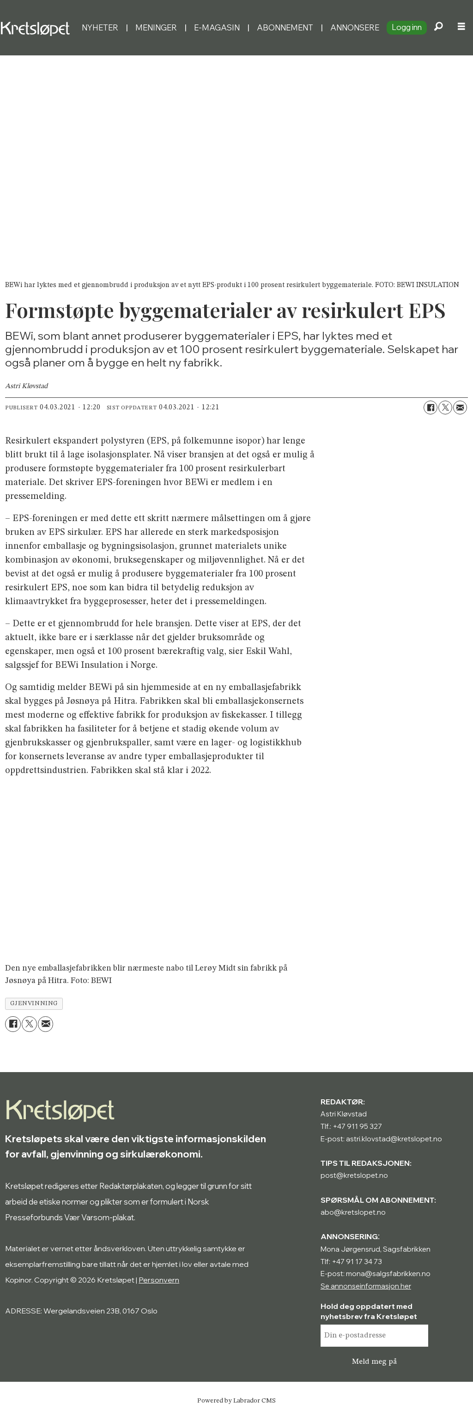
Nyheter (100, 27)
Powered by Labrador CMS (236, 1400)
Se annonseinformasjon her (366, 1286)
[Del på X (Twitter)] (445, 407)
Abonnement (285, 27)
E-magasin (217, 27)
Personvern (159, 1279)
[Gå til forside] (37, 27)
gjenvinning (34, 1004)
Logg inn (407, 27)
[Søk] (438, 28)
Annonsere (354, 27)
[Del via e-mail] (460, 407)
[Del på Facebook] (430, 407)
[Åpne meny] (461, 27)
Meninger (156, 27)
